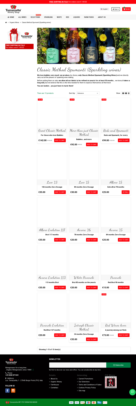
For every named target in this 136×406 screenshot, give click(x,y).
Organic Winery (56, 382)
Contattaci (54, 388)
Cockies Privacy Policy (87, 388)
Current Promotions (86, 379)
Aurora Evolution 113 (52, 278)
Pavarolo (115, 278)
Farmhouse (55, 385)
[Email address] (77, 365)
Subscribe (118, 365)
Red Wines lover (115, 325)
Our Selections (84, 382)
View (118, 93)
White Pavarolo (84, 278)
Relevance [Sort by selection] (80, 93)
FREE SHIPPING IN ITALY (59, 2)
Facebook (7, 390)
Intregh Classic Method (84, 327)
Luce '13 (52, 182)
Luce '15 (84, 182)
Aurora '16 (84, 230)
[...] (33, 370)
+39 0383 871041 (12, 375)
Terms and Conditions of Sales (90, 385)
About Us (54, 379)
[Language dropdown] (104, 9)
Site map (82, 391)
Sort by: (72, 93)
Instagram (13, 390)
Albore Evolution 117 (52, 230)
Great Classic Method (52, 130)
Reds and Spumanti (115, 130)
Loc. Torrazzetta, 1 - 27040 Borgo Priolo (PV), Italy (24, 380)
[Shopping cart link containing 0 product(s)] (126, 9)
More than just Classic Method (84, 132)
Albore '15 (116, 182)
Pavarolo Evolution (52, 325)
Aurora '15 (115, 230)
